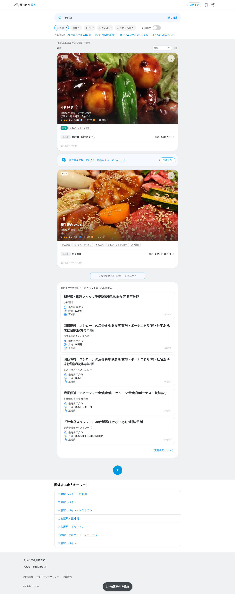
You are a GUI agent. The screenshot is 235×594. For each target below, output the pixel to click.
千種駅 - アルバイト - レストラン (78, 534)
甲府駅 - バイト (67, 502)
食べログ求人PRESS (34, 560)
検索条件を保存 (119, 586)
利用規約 (28, 576)
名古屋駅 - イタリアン (71, 526)
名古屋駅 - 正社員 (68, 518)
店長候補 (76, 254)
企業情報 (67, 576)
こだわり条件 (124, 27)
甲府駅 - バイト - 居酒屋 (72, 493)
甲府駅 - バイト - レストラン (75, 510)
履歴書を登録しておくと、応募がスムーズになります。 (122, 160)
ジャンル (104, 27)
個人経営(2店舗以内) (105, 34)
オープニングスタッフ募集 (134, 34)
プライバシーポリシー (47, 576)
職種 (75, 27)
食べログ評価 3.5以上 (79, 34)
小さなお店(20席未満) (163, 34)
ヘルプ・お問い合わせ (35, 567)
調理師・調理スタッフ (83, 137)
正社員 (60, 27)
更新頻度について (163, 450)
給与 (88, 27)
